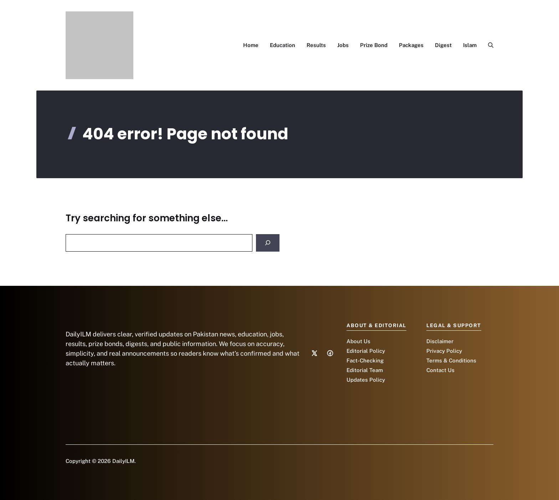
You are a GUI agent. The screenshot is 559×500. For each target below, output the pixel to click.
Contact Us (440, 370)
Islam (470, 45)
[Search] (268, 243)
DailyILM (123, 461)
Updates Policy (366, 380)
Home (250, 45)
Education (282, 45)
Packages (411, 45)
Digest (443, 45)
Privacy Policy (444, 351)
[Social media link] (314, 353)
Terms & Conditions (451, 360)
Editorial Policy (366, 351)
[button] (487, 45)
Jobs (343, 45)
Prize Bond (374, 45)
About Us (358, 341)
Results (316, 45)
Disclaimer (439, 341)
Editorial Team (365, 370)
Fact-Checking (365, 360)
